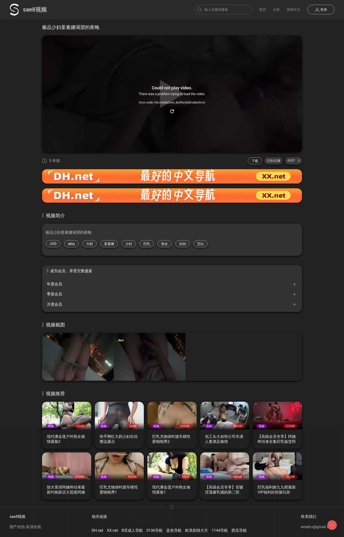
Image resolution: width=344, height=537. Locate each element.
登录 (321, 9)
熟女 (164, 244)
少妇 (128, 244)
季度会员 (54, 294)
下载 (255, 161)
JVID (53, 244)
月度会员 (54, 304)
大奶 (89, 244)
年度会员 (54, 284)
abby (71, 244)
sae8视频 (28, 9)
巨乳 (146, 244)
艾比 (200, 244)
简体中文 (293, 9)
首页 (262, 9)
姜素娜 (109, 244)
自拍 (182, 244)
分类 (276, 9)
